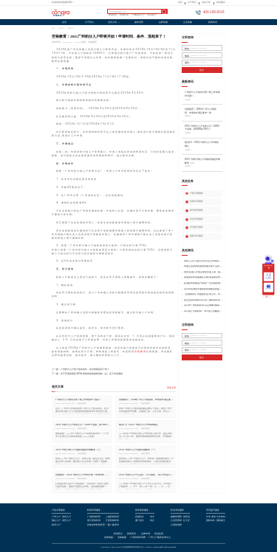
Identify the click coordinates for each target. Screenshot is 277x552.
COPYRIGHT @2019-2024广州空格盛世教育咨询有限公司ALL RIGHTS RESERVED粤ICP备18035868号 (139, 547)
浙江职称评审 (93, 521)
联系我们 (118, 534)
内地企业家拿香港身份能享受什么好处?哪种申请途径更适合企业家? (203, 266)
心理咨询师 (176, 525)
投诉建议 (220, 3)
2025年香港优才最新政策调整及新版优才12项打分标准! (203, 289)
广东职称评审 (93, 517)
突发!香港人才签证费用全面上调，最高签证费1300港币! (203, 272)
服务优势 (138, 22)
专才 (152, 517)
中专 (208, 517)
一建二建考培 (112, 525)
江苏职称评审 (112, 521)
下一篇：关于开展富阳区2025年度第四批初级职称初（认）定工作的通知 (87, 374)
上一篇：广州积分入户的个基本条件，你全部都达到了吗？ (80, 369)
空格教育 (140, 351)
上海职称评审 (112, 517)
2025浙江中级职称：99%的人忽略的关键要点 (203, 311)
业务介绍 (206, 3)
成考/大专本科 (218, 517)
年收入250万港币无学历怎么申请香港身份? (203, 261)
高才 (152, 521)
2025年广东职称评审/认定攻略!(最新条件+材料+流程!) (203, 305)
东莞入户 (66, 521)
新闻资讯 (212, 22)
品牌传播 (163, 22)
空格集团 (121, 538)
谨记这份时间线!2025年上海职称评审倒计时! (203, 300)
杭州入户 (56, 525)
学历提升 (151, 15)
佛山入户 (56, 521)
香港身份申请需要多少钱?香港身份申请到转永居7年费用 (203, 277)
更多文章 (171, 388)
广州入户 (61, 28)
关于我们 (192, 3)
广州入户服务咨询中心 (159, 538)
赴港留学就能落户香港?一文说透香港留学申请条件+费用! (203, 283)
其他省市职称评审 (96, 525)
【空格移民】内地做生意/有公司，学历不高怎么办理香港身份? (203, 294)
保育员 (186, 517)
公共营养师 (176, 521)
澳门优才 (139, 521)
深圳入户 (66, 517)
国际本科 (210, 521)
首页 (180, 3)
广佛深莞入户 (138, 15)
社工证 (186, 521)
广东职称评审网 (138, 538)
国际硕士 (220, 521)
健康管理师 (176, 517)
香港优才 (113, 15)
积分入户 (71, 28)
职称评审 (124, 15)
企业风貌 (187, 22)
